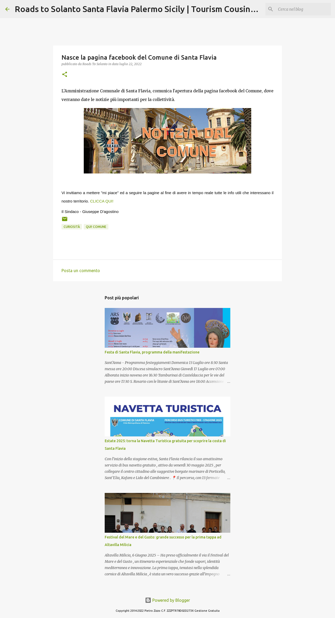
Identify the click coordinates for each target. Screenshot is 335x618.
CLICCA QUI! (101, 201)
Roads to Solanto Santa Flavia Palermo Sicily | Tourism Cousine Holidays (153, 9)
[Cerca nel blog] (303, 9)
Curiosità (72, 226)
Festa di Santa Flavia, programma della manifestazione (152, 352)
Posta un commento (81, 270)
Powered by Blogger (167, 600)
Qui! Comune (96, 226)
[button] (65, 74)
